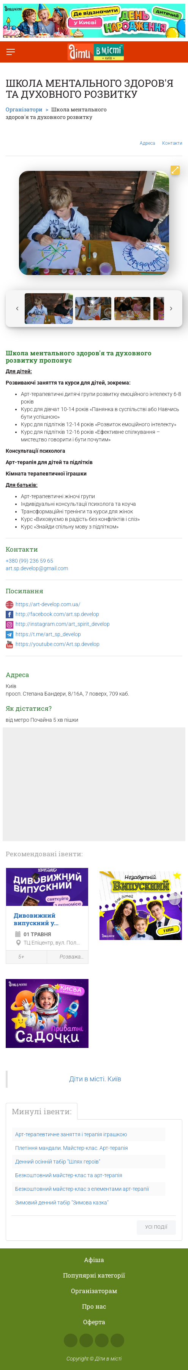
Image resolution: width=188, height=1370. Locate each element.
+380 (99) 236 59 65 (29, 561)
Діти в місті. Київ (95, 1079)
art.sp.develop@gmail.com (37, 568)
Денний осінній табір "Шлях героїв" (57, 1162)
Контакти (172, 137)
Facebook (70, 1340)
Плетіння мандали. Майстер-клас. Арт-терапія (71, 1148)
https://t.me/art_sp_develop (48, 634)
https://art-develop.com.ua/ (48, 604)
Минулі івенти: (41, 1111)
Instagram (86, 1340)
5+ (17, 957)
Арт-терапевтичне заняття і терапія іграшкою (71, 1134)
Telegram (102, 1340)
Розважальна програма (67, 957)
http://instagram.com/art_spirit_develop (63, 624)
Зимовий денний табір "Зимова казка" (62, 1203)
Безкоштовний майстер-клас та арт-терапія (68, 1175)
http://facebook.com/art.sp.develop (57, 614)
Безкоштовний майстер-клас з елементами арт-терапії (82, 1189)
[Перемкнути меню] (10, 52)
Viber (117, 1340)
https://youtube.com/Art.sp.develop (58, 644)
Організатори (24, 109)
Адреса (147, 137)
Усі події (156, 1227)
